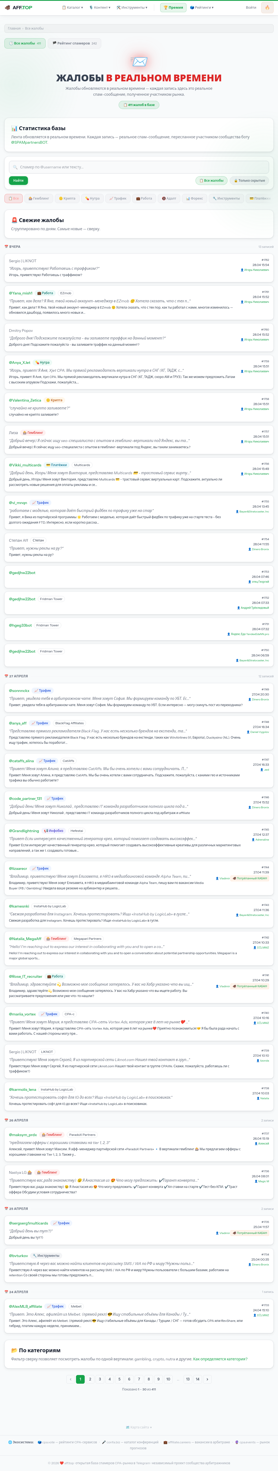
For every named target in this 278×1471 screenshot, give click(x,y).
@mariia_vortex (22, 1014)
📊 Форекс (194, 198)
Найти (18, 180)
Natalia (264, 1098)
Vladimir (224, 878)
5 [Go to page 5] (119, 1379)
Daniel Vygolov (259, 732)
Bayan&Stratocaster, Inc (254, 511)
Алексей (263, 1143)
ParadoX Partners (82, 1135)
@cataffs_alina (21, 760)
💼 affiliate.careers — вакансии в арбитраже (196, 1442)
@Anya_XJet (19, 362)
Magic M (263, 1181)
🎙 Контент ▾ (99, 7)
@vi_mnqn (18, 502)
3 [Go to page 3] (100, 1379)
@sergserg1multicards (28, 1223)
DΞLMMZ (263, 947)
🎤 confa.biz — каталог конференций (130, 1442)
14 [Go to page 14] (198, 1379)
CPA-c (69, 1014)
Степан (38, 540)
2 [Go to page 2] (90, 1379)
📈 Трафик (117, 198)
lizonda (264, 1060)
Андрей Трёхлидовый (255, 608)
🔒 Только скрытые (249, 180)
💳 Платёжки (260, 198)
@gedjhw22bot (22, 572)
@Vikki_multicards (25, 465)
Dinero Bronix (260, 549)
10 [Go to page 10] (168, 1379)
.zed (266, 769)
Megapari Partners (88, 939)
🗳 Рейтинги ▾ (201, 7)
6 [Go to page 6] (129, 1379)
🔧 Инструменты (226, 198)
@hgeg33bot (20, 625)
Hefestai (77, 831)
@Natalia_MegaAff (25, 938)
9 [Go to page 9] (158, 1379)
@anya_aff (18, 723)
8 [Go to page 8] (149, 1379)
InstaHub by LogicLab (50, 906)
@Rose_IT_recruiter (25, 976)
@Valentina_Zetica (25, 400)
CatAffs (68, 761)
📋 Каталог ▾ (72, 7)
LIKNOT (47, 1052)
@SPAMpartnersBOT (29, 142)
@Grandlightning (24, 830)
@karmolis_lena (22, 1089)
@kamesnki (19, 906)
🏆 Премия (173, 7)
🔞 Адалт (169, 198)
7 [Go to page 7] (139, 1379)
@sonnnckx (19, 690)
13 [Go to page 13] (188, 1379)
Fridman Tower (51, 599)
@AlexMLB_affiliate (25, 1306)
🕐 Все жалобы (25, 43)
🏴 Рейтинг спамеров (74, 43)
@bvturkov (18, 1255)
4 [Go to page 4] (110, 1379)
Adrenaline (262, 839)
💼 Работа (144, 198)
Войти (251, 7)
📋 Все (13, 198)
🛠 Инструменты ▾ (131, 7)
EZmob (65, 293)
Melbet (76, 1306)
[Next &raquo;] (207, 1379)
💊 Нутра (92, 198)
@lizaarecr (18, 868)
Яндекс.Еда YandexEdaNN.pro (250, 634)
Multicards (82, 465)
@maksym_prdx (23, 1134)
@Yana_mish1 (20, 293)
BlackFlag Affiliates (69, 723)
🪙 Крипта (67, 198)
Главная (14, 28)
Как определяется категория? (220, 1359)
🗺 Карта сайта (139, 1427)
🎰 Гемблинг (39, 198)
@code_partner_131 (25, 798)
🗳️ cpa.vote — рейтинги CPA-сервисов (67, 1442)
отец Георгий (260, 582)
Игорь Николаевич (256, 270)
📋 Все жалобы (212, 180)
